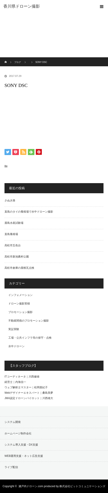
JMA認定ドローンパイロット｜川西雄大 (28, 398)
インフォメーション (20, 295)
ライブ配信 (11, 467)
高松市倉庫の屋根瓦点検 (19, 267)
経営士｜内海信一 (15, 382)
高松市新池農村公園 (16, 256)
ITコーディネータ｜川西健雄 (21, 376)
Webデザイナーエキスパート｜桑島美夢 (28, 392)
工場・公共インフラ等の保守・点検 (30, 337)
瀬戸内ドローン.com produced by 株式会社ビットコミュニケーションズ (62, 486)
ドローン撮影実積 (19, 303)
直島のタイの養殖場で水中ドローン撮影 (28, 211)
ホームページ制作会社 (18, 433)
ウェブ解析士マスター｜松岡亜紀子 (26, 387)
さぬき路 (9, 200)
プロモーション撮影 (20, 312)
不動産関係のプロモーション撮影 (28, 320)
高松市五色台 (12, 245)
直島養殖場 (11, 234)
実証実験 (13, 329)
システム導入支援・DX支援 (21, 444)
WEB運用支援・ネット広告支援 (23, 455)
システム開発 (12, 422)
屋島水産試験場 (13, 222)
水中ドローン (16, 346)
